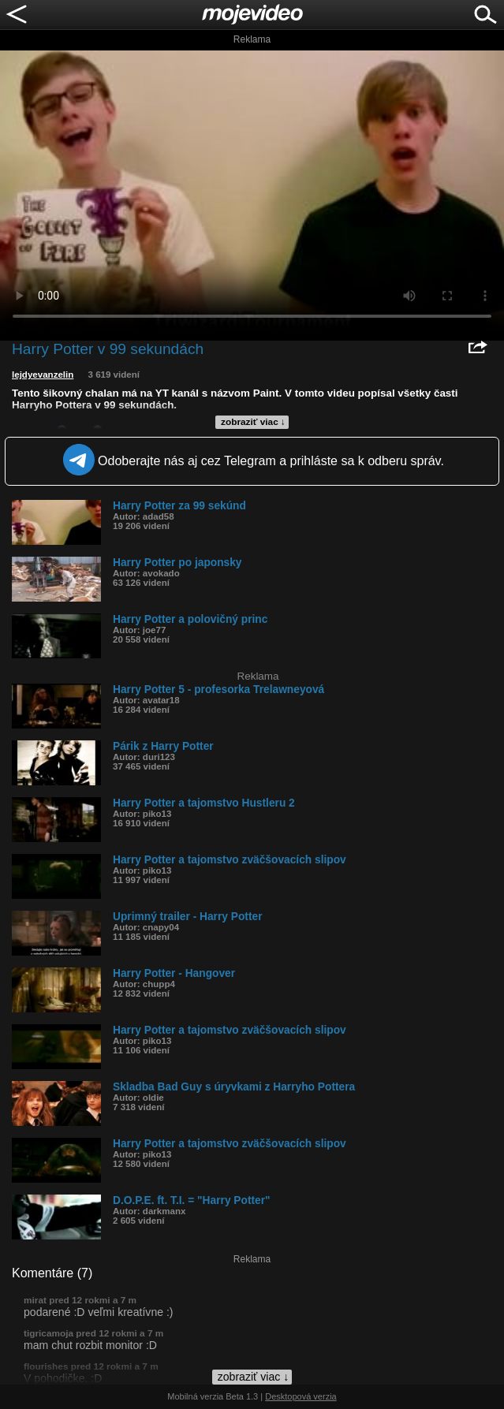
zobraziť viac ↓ (253, 421)
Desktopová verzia (301, 1396)
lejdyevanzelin (42, 374)
